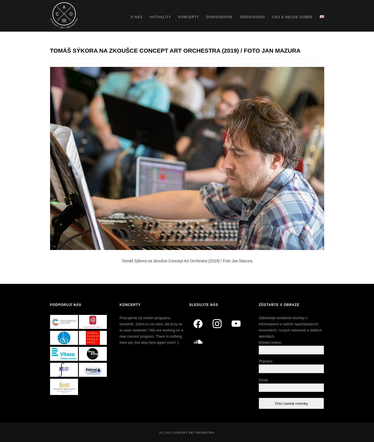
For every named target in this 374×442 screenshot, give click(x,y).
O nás (137, 17)
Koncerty (188, 17)
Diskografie (219, 17)
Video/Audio (252, 17)
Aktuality (160, 17)
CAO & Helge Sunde (292, 17)
